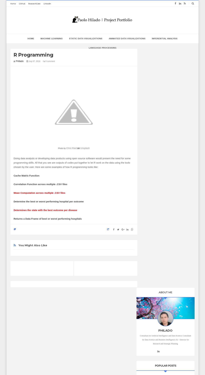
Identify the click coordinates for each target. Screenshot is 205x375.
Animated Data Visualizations (127, 38)
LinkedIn (47, 4)
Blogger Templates (90, 366)
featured (152, 301)
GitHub (22, 4)
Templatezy (121, 366)
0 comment (49, 61)
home (31, 38)
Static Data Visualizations (85, 38)
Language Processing (102, 48)
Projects (152, 307)
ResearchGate (34, 4)
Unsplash (85, 148)
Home (13, 4)
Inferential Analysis (164, 38)
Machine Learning (52, 38)
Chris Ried (71, 148)
